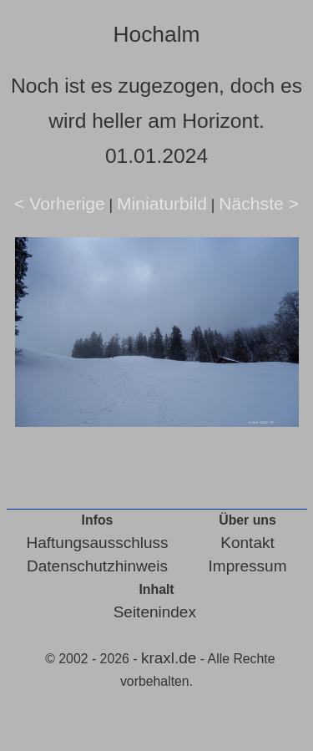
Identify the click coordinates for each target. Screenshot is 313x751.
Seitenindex (155, 612)
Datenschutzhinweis (97, 566)
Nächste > (259, 203)
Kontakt (247, 542)
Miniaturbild (162, 203)
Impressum (248, 566)
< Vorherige (59, 203)
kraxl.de (169, 658)
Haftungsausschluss (98, 542)
